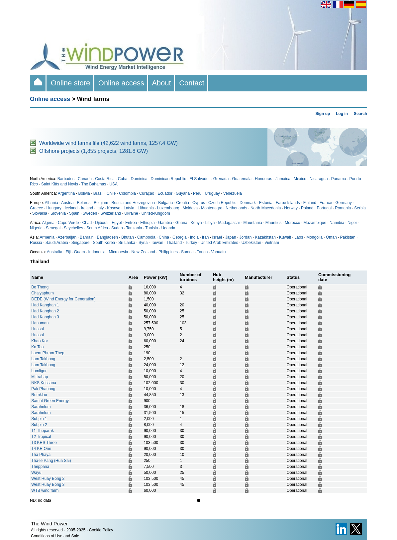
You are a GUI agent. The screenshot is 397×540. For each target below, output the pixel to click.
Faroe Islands (288, 202)
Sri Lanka (126, 242)
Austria (67, 202)
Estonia (265, 202)
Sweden (90, 213)
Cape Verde (68, 222)
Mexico (300, 178)
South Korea (104, 242)
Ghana (181, 222)
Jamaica (282, 178)
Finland (309, 202)
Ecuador (164, 193)
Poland (307, 208)
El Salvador (199, 178)
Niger (352, 222)
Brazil (98, 193)
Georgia (179, 237)
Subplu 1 (39, 418)
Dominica (139, 178)
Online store (70, 83)
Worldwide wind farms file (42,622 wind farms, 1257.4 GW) (108, 143)
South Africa (97, 228)
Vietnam (271, 242)
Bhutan (127, 237)
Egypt (117, 222)
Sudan (117, 228)
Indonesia (96, 252)
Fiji (67, 252)
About (161, 83)
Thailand (174, 242)
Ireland (87, 208)
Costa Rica (105, 178)
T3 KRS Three (43, 442)
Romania (343, 208)
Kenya (196, 222)
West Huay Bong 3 (47, 484)
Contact (191, 83)
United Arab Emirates (219, 242)
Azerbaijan (66, 237)
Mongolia (314, 237)
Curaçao (146, 193)
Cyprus (198, 202)
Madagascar (229, 222)
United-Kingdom (156, 213)
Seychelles (73, 228)
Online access (121, 83)
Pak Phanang (43, 388)
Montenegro (211, 208)
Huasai (37, 329)
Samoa (187, 252)
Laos (298, 237)
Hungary (53, 208)
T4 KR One (41, 448)
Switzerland (110, 213)
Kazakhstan (265, 237)
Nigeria (36, 228)
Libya (210, 222)
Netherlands (236, 208)
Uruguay (212, 193)
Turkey (191, 242)
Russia (36, 242)
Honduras (263, 178)
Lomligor (39, 371)
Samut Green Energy (50, 400)
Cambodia (146, 237)
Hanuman (40, 323)
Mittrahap (39, 377)
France (326, 202)
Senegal (53, 228)
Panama (338, 178)
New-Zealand (143, 252)
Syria (143, 242)
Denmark (248, 202)
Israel (217, 237)
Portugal (324, 208)
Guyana (183, 193)
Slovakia (39, 213)
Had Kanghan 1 (45, 305)
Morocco (292, 222)
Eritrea (131, 222)
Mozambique (314, 222)
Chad (87, 222)
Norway (291, 208)
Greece (36, 208)
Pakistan (347, 237)
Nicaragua (319, 178)
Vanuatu (218, 252)
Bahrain (86, 237)
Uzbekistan (251, 242)
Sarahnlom (40, 406)
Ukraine (131, 213)
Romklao (39, 394)
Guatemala (241, 178)
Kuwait (285, 237)
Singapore (80, 242)
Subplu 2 (39, 424)
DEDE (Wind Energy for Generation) (63, 299)
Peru (197, 193)
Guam (79, 252)
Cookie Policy (101, 530)
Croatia (182, 202)
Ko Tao (37, 347)
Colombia (127, 193)
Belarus (83, 202)
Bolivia (84, 193)
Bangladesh (107, 237)
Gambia (165, 222)
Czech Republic (222, 202)
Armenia (47, 237)
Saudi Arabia (57, 242)
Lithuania (146, 208)
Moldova (190, 208)
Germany (343, 202)
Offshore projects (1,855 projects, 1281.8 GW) (93, 151)
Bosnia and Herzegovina (133, 202)
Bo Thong (40, 287)
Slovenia (58, 213)
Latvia (129, 208)
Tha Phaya (40, 454)
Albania (51, 202)
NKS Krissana (43, 382)
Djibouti (101, 222)
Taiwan (157, 242)
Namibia (337, 222)
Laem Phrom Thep (47, 353)
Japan (230, 237)
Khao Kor (39, 341)
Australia (54, 252)
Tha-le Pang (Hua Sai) (51, 460)
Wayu (36, 472)
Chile (111, 193)
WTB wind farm (44, 490)
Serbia (360, 208)
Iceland (71, 208)
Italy (100, 208)
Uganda (168, 228)
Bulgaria (165, 202)
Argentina (66, 193)
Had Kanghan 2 (45, 311)
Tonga (202, 252)
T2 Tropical (41, 436)
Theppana (40, 466)
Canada (85, 178)
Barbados (65, 178)
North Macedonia (265, 208)
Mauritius (273, 222)
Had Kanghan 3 (45, 317)
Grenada (221, 178)
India (194, 237)
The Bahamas (93, 184)
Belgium (101, 202)
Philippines (168, 252)
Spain (74, 213)
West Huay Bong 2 (47, 478)
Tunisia (151, 228)
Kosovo (113, 208)
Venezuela (232, 193)
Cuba (123, 178)
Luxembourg (168, 208)
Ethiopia (147, 222)
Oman (331, 237)
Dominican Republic (168, 178)
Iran (205, 237)
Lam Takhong (43, 359)
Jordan (246, 237)
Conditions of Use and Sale (55, 536)
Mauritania (253, 222)
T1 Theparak (42, 430)
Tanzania (134, 228)
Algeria (48, 222)
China (164, 237)
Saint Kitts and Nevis (59, 184)
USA (113, 184)
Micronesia (118, 252)
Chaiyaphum (42, 293)
